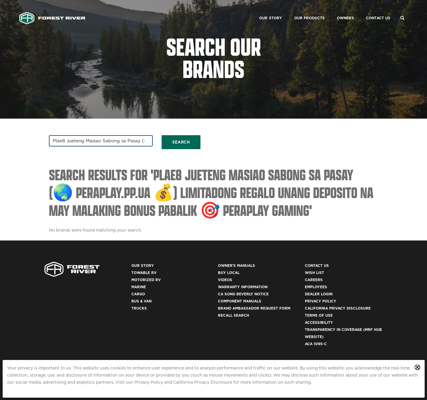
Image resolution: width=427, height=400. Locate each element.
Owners (338, 10)
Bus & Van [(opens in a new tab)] (141, 301)
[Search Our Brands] (402, 11)
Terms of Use (319, 315)
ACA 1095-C (316, 343)
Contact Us (371, 10)
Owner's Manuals (236, 265)
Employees (316, 286)
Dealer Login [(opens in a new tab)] (318, 294)
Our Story (263, 10)
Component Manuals (239, 301)
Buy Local (229, 272)
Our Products (302, 10)
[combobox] (101, 140)
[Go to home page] (52, 11)
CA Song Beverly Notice (243, 294)
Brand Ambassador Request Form (254, 308)
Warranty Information (242, 286)
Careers (314, 279)
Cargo (138, 294)
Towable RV (144, 272)
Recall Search (233, 315)
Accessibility (319, 322)
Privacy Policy (148, 382)
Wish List (314, 272)
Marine (138, 286)
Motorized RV (146, 279)
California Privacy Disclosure (202, 382)
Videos (225, 279)
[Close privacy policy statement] (417, 367)
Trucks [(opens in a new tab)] (139, 308)
